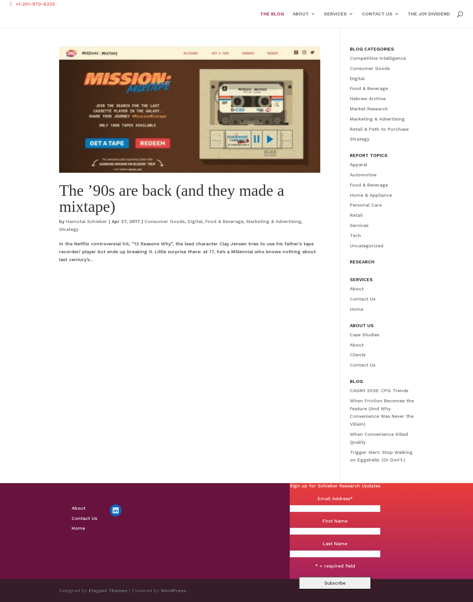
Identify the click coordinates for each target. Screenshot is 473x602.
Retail (356, 215)
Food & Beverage (224, 221)
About (301, 13)
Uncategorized (366, 245)
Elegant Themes (108, 590)
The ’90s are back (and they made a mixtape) (171, 198)
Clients (358, 354)
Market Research (369, 108)
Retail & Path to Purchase (379, 129)
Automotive (363, 174)
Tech (355, 235)
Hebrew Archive (368, 98)
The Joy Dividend (429, 13)
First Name (335, 521)
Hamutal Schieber (86, 221)
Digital (195, 221)
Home (356, 309)
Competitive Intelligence (378, 58)
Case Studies (364, 334)
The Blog (272, 13)
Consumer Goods (165, 221)
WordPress (173, 590)
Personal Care (366, 205)
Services (335, 13)
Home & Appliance (371, 195)
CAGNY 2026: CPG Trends (379, 390)
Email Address (335, 498)
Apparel (358, 164)
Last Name (335, 543)
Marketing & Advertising (273, 221)
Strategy (69, 229)
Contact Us (377, 13)
